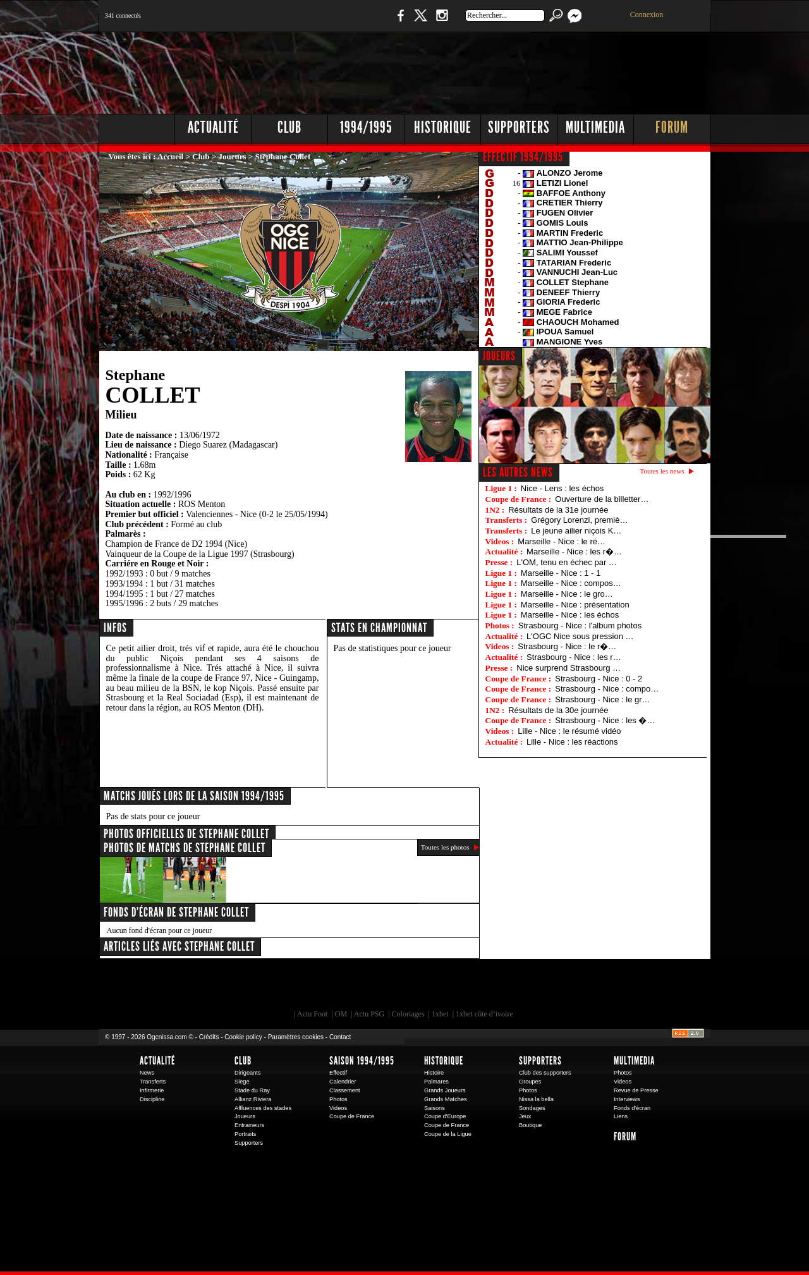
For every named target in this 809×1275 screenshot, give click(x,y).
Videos (338, 1108)
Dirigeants (247, 1073)
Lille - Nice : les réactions (572, 742)
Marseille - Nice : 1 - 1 (560, 573)
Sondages (532, 1108)
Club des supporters (545, 1073)
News (147, 1073)
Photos (338, 1099)
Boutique (359, 21)
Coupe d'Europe (445, 1116)
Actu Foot (312, 1014)
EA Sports (243, 987)
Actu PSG (369, 1014)
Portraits (245, 1134)
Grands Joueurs (445, 1090)
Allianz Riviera (252, 1099)
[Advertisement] (481, 69)
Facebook (399, 21)
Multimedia (595, 127)
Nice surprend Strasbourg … (568, 668)
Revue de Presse (636, 1090)
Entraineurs (249, 1125)
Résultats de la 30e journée (558, 710)
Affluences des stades (262, 1108)
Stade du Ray (252, 1090)
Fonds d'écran (632, 1108)
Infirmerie (152, 1090)
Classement (344, 1090)
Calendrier (342, 1081)
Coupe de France (351, 1116)
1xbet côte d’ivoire (484, 1014)
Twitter (420, 21)
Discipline (152, 1099)
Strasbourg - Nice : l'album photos (580, 625)
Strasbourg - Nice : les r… (573, 657)
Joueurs (232, 156)
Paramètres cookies (296, 1037)
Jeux (525, 1116)
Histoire (434, 1073)
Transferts (153, 1081)
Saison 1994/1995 (361, 1060)
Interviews (627, 1099)
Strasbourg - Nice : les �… (605, 720)
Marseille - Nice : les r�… (574, 551)
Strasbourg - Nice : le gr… (602, 699)
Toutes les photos (445, 847)
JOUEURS (499, 355)
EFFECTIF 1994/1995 (523, 156)
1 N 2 (310, 21)
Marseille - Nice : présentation (575, 604)
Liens (621, 1116)
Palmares (436, 1081)
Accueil (170, 156)
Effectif (338, 1073)
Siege (242, 1081)
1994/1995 (366, 127)
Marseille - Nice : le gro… (567, 594)
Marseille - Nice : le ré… (561, 541)
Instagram (442, 21)
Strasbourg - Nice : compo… (607, 688)
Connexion (647, 14)
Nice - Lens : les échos (562, 488)
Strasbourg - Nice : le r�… (567, 646)
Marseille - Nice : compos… (571, 583)
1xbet (440, 1014)
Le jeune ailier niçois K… (576, 530)
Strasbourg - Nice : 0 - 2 (598, 678)
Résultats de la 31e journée (558, 510)
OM (341, 1014)
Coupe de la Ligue (447, 1134)
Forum (671, 127)
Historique (442, 127)
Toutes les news (662, 471)
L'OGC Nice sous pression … (579, 636)
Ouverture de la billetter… (601, 499)
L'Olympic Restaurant (410, 987)
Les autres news (518, 472)
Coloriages (408, 1014)
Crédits (209, 1037)
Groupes (530, 1081)
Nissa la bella (536, 1099)
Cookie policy (243, 1037)
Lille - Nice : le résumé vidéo (569, 731)
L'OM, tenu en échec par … (566, 562)
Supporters (519, 127)
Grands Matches (445, 1099)
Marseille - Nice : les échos (570, 614)
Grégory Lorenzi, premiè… (579, 520)
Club (289, 127)
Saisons (434, 1108)
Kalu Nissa (581, 987)
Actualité (213, 127)
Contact (340, 1037)
